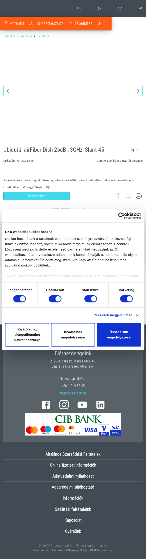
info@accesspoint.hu (73, 393)
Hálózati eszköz (49, 23)
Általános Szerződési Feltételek (73, 454)
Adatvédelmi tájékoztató (73, 487)
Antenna (17, 23)
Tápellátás (83, 23)
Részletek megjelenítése (113, 315)
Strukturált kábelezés (122, 23)
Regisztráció (36, 196)
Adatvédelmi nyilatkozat (73, 476)
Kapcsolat (73, 520)
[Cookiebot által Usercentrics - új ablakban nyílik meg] (121, 215)
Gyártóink (73, 531)
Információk (73, 498)
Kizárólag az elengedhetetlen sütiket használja (27, 334)
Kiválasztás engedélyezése (73, 334)
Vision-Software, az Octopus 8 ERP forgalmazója (85, 550)
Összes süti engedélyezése (119, 334)
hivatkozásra (83, 276)
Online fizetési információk (73, 465)
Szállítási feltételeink (73, 509)
